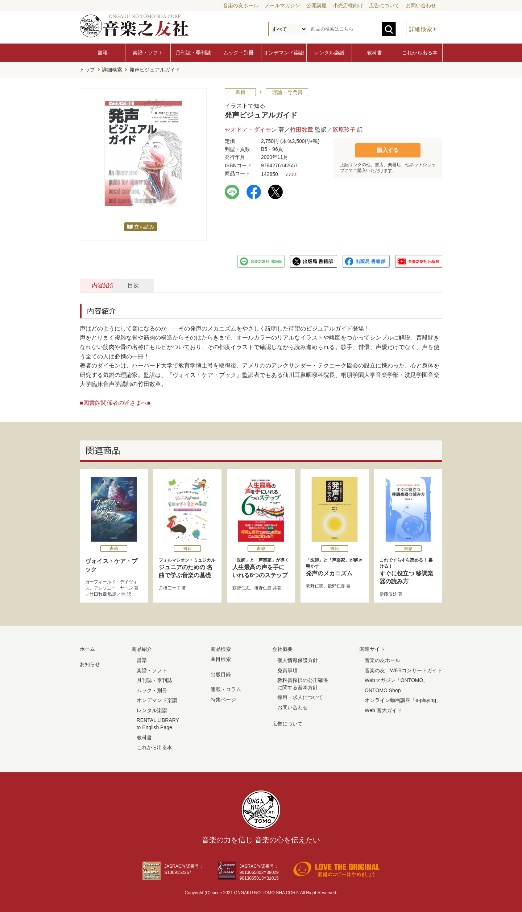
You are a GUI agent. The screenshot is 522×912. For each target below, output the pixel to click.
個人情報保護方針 (297, 659)
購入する (387, 149)
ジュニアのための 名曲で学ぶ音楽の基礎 (187, 566)
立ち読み (144, 226)
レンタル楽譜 (329, 53)
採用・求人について (300, 696)
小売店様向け (348, 5)
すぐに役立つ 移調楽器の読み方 (408, 569)
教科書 (374, 53)
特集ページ (223, 698)
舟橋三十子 (170, 586)
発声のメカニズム (334, 565)
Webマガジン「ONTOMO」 (396, 679)
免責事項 (287, 669)
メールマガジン (282, 5)
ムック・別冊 (238, 53)
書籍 (103, 53)
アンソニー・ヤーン (113, 586)
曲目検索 (221, 658)
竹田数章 (301, 129)
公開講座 (316, 5)
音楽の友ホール (240, 5)
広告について (384, 5)
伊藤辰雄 (388, 593)
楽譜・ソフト (148, 53)
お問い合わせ (421, 5)
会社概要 (282, 648)
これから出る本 (420, 53)
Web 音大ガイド (383, 709)
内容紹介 (114, 284)
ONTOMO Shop (383, 689)
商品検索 (221, 648)
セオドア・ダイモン (251, 129)
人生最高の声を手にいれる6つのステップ (261, 566)
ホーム (87, 648)
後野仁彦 (263, 586)
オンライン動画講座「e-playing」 (403, 699)
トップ (87, 69)
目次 (193, 284)
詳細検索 (420, 29)
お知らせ (90, 663)
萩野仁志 (241, 586)
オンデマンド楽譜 (284, 53)
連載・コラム (226, 688)
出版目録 (221, 673)
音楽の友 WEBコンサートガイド (403, 669)
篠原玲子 (344, 129)
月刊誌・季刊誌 (193, 53)
